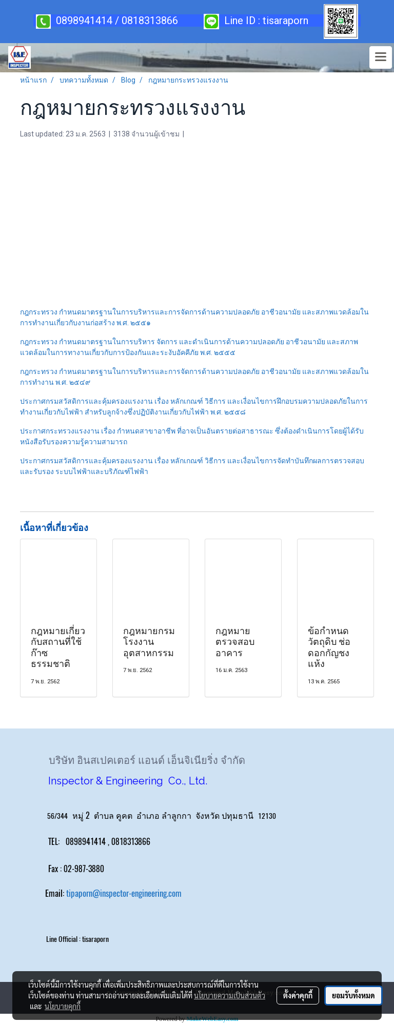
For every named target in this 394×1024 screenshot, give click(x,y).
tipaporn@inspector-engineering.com (124, 893)
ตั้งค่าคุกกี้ (297, 995)
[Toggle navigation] (380, 57)
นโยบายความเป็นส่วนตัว (229, 995)
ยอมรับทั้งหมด (353, 995)
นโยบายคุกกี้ (63, 1006)
